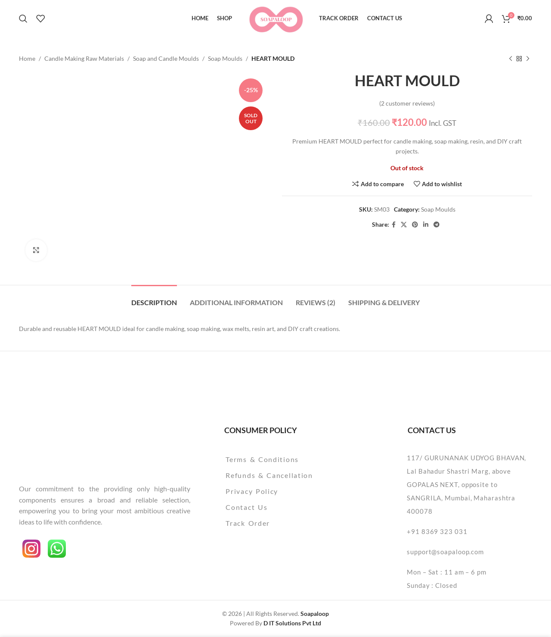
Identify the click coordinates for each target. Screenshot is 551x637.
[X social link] (403, 225)
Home (27, 58)
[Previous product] (510, 58)
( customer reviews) (407, 103)
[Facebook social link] (393, 225)
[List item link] (291, 459)
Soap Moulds (225, 58)
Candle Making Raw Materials (84, 58)
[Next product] (527, 58)
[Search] (23, 18)
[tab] (154, 298)
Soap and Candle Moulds (166, 58)
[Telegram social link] (436, 225)
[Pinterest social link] (415, 225)
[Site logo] (275, 17)
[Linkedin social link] (426, 225)
